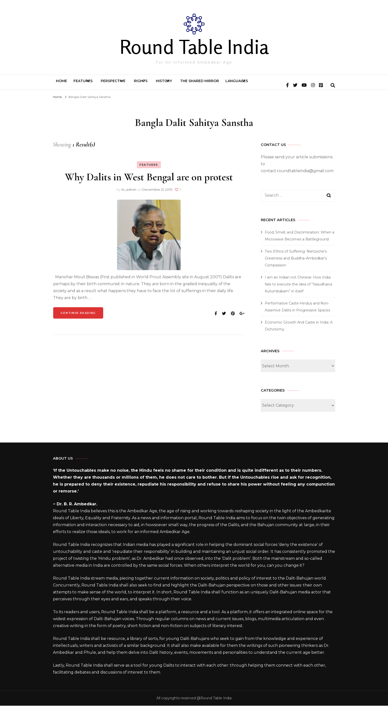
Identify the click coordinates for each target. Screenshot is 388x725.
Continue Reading (78, 332)
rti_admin (128, 209)
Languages (305, 84)
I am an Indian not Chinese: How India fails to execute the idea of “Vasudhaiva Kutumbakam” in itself (298, 303)
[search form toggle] (333, 105)
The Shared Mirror (259, 84)
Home (66, 84)
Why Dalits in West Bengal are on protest (149, 196)
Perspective (138, 84)
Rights (177, 84)
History (212, 84)
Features (96, 84)
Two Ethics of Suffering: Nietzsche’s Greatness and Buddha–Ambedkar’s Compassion (296, 277)
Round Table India (194, 47)
